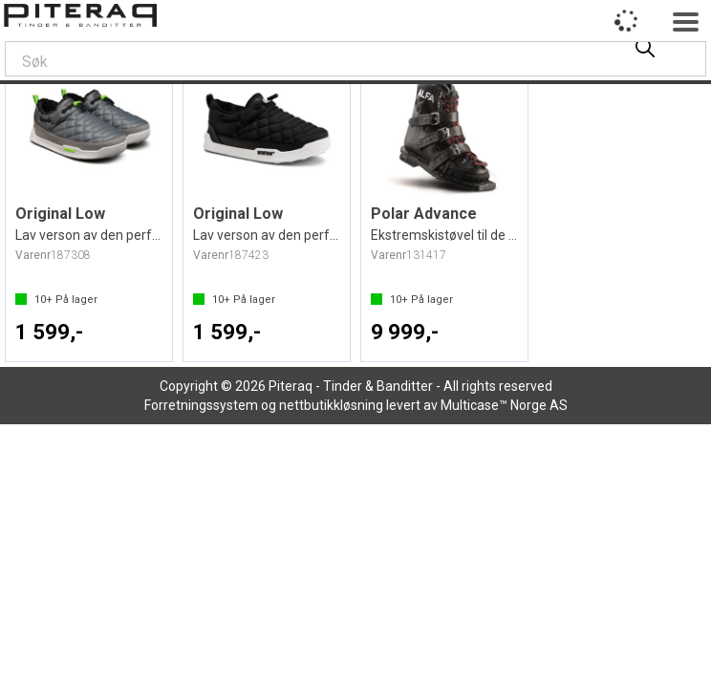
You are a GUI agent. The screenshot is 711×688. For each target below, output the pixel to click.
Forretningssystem (201, 405)
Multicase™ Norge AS (504, 405)
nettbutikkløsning (331, 405)
